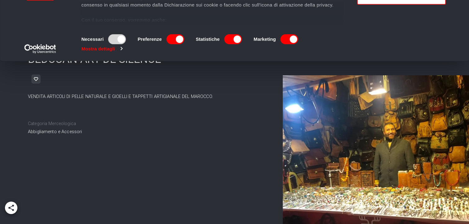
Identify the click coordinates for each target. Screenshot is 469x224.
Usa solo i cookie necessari (401, 51)
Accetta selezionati (401, 33)
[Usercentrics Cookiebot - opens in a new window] (40, 104)
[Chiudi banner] (459, 9)
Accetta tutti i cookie (401, 15)
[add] (11, 208)
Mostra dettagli (98, 103)
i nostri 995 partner (116, 22)
